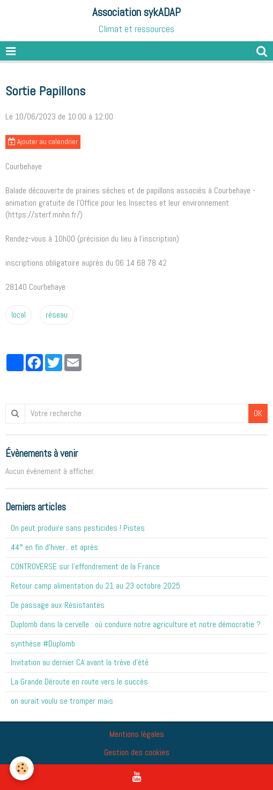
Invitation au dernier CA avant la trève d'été (80, 662)
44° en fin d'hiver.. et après (54, 547)
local (18, 314)
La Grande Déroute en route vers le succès (79, 681)
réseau (57, 314)
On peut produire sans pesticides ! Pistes (78, 527)
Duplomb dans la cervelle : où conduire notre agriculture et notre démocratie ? (136, 624)
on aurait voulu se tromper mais (62, 700)
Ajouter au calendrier (43, 141)
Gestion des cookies (136, 752)
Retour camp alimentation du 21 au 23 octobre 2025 (95, 585)
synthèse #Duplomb (43, 643)
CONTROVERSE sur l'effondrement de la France (85, 566)
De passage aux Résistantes (58, 605)
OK (258, 413)
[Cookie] (22, 768)
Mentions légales (136, 734)
